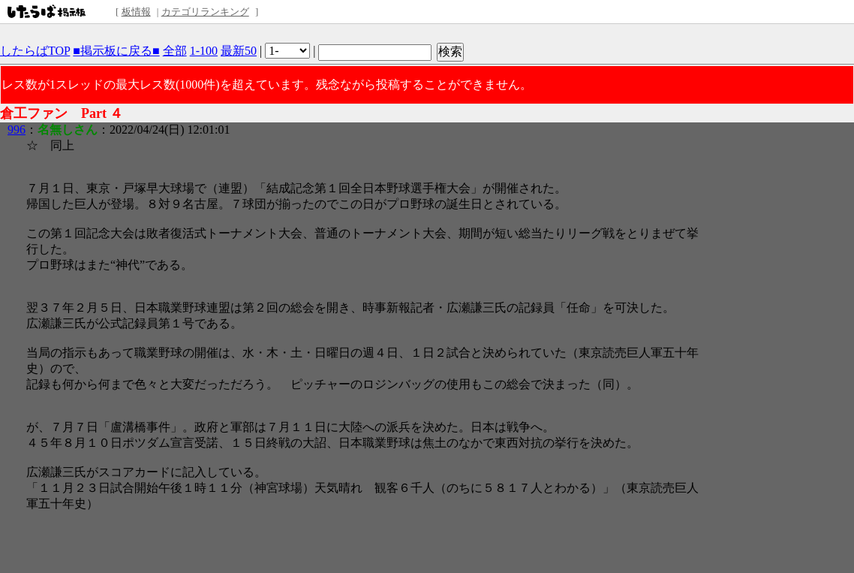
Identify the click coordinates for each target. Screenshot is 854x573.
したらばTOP (35, 50)
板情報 (136, 11)
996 (17, 129)
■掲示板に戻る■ (116, 50)
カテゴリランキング (205, 11)
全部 (175, 50)
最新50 (239, 50)
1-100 (204, 50)
